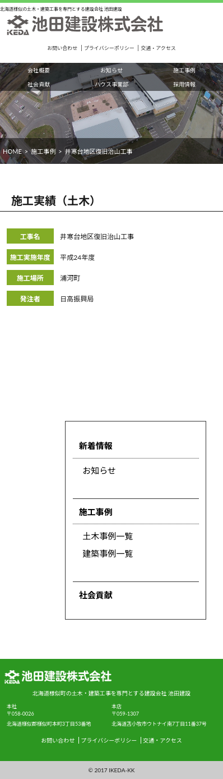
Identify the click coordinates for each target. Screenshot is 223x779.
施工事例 (184, 70)
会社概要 (38, 70)
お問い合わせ (62, 48)
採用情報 (184, 84)
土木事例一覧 (107, 536)
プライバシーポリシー (109, 48)
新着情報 (96, 446)
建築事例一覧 (107, 553)
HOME (12, 151)
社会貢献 (38, 84)
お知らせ (111, 70)
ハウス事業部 (111, 84)
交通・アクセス (158, 48)
